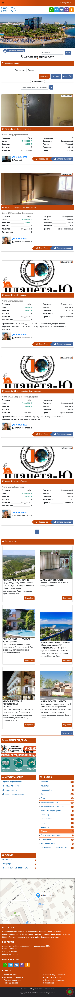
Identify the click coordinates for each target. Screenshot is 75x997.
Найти (68, 53)
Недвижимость (10, 975)
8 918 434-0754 (19, 157)
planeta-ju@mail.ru (9, 954)
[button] (50, 70)
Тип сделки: (20, 70)
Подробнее (42, 159)
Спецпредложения (53, 977)
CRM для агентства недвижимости (42, 989)
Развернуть (38, 81)
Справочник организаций (56, 980)
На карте (55, 76)
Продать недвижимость (55, 975)
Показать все (67, 733)
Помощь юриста (11, 983)
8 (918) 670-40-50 (8, 11)
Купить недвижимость (13, 977)
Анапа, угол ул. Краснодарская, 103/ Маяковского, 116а (26, 946)
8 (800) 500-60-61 (67, 3)
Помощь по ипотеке (12, 980)
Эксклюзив (49, 983)
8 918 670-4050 (19, 239)
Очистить (44, 76)
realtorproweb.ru (49, 993)
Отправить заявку (63, 159)
